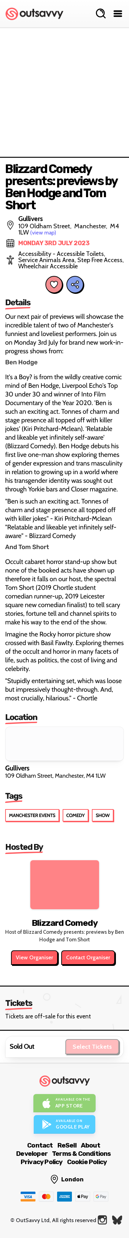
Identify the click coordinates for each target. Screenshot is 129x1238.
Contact (40, 1145)
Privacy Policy (42, 1162)
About (90, 1145)
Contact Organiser (88, 957)
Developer (31, 1154)
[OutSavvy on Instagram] (102, 1220)
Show (102, 815)
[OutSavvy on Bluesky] (117, 1220)
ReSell (66, 1145)
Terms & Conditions (81, 1154)
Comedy (75, 815)
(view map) (43, 232)
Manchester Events (32, 815)
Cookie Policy (87, 1162)
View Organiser (34, 957)
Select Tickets (92, 1046)
